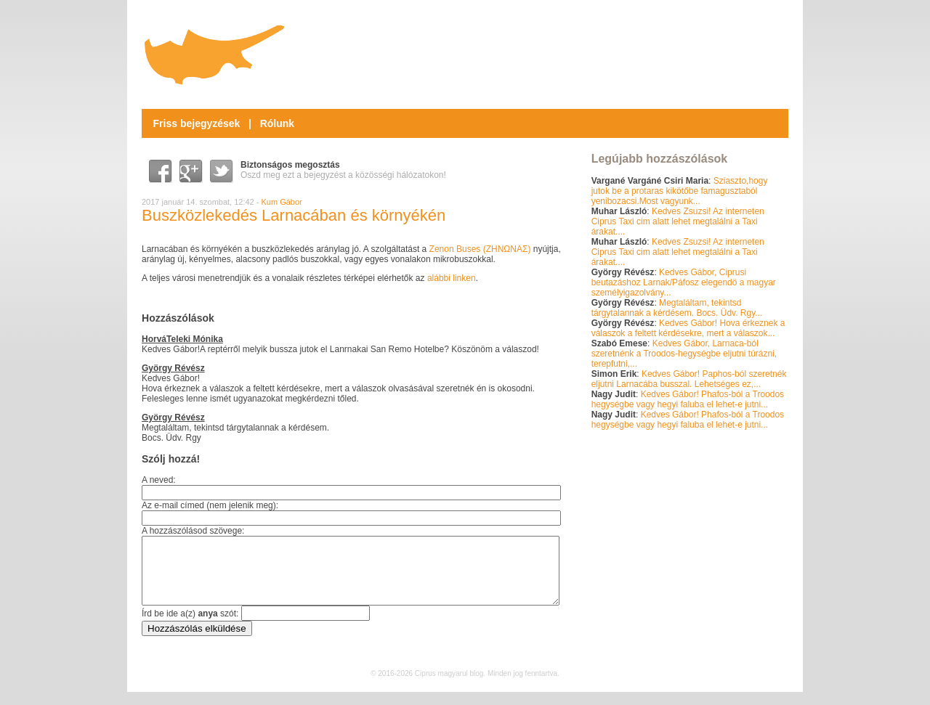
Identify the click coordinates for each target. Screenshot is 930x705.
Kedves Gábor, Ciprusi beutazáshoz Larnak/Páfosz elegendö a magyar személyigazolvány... (683, 282)
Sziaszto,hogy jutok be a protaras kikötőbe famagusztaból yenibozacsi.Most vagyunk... (679, 191)
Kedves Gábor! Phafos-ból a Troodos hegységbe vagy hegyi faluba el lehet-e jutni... (687, 399)
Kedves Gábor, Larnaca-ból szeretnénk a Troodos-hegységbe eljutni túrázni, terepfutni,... (684, 353)
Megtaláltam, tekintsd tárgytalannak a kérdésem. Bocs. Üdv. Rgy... (677, 308)
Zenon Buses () (480, 249)
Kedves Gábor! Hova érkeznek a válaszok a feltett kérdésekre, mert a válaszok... (688, 328)
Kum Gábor (282, 201)
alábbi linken (451, 278)
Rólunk (277, 123)
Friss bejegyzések (196, 123)
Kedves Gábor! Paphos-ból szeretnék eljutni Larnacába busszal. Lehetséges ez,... (689, 379)
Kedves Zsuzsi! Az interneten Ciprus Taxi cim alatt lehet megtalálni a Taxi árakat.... (677, 221)
